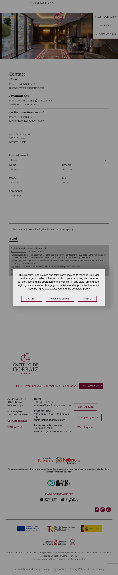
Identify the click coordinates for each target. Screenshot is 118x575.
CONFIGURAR (60, 298)
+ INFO (87, 298)
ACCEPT (31, 298)
